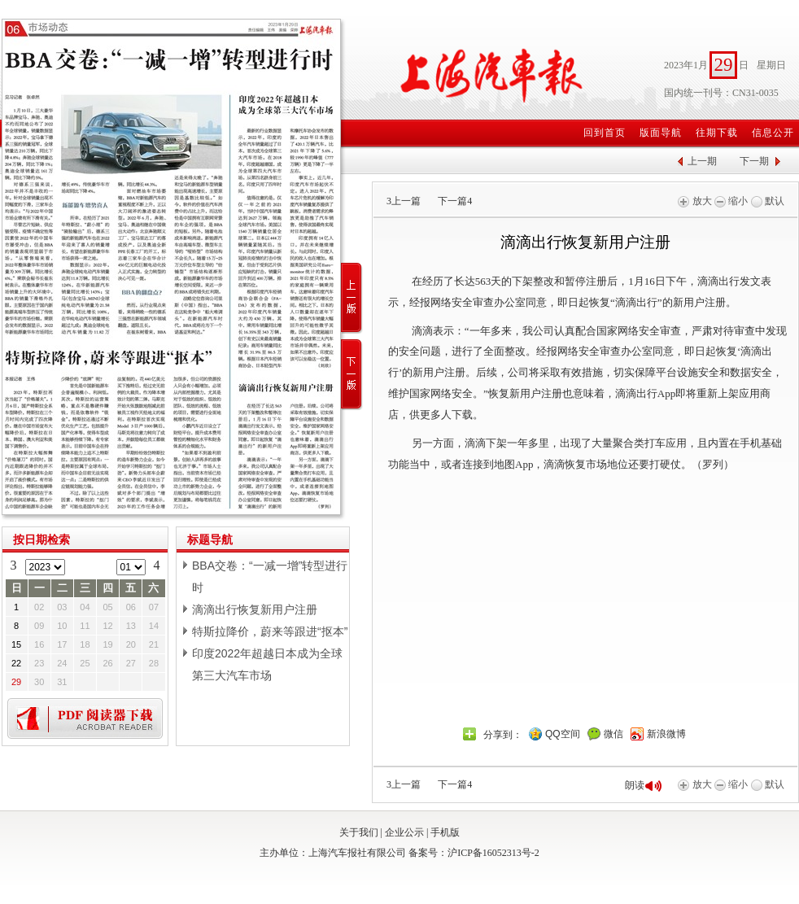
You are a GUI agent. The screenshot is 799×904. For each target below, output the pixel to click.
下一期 (754, 161)
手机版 (445, 832)
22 (16, 663)
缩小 (731, 201)
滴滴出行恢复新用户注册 (254, 609)
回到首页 (604, 132)
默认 (767, 201)
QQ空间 (562, 734)
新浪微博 (666, 734)
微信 (613, 734)
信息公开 (773, 132)
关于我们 (358, 832)
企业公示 (404, 832)
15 (16, 644)
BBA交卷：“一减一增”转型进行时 (269, 576)
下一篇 (455, 201)
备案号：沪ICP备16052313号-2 (473, 852)
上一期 (702, 161)
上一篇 (403, 201)
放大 (694, 201)
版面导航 (661, 132)
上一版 (352, 298)
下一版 (352, 374)
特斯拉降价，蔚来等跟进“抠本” (269, 631)
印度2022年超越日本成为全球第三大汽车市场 (267, 664)
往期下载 (717, 132)
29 (16, 682)
